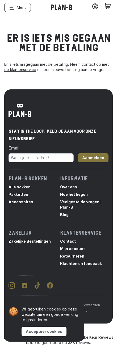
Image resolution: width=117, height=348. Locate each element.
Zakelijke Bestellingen (30, 241)
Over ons (68, 187)
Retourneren (72, 256)
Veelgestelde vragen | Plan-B (81, 204)
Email (14, 148)
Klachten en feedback (81, 263)
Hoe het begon (74, 194)
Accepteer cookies (44, 331)
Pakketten (18, 194)
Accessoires (21, 202)
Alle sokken (20, 187)
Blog (64, 214)
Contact (68, 241)
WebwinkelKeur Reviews (91, 337)
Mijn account (72, 248)
